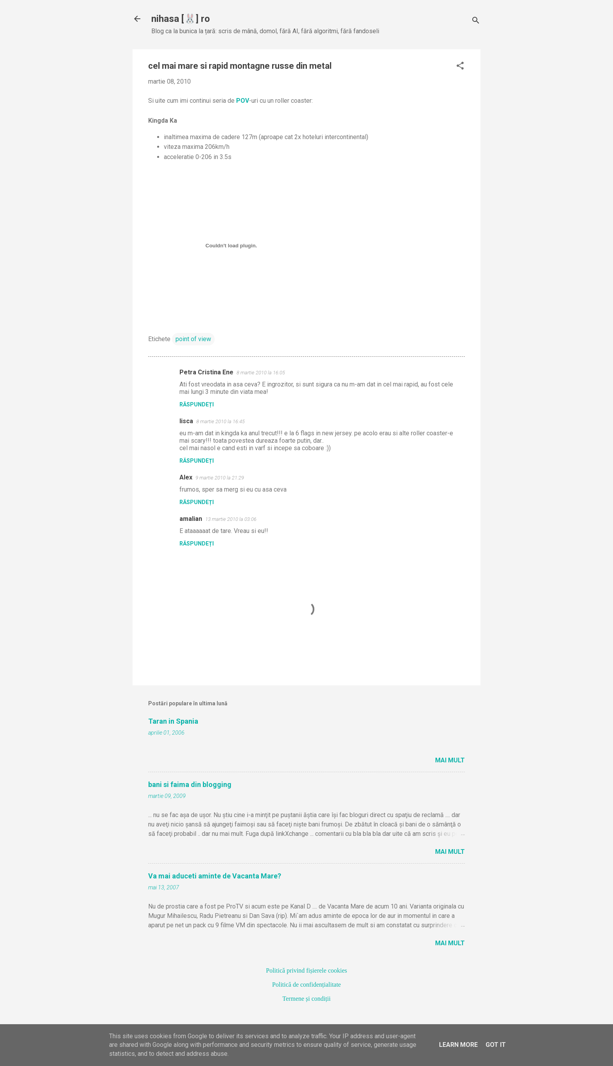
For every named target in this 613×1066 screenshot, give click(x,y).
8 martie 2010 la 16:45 (220, 421)
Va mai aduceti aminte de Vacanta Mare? (214, 876)
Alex (185, 477)
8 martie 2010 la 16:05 (261, 373)
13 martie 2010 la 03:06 (230, 519)
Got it (496, 1044)
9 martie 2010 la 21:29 (219, 478)
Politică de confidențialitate (306, 984)
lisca (186, 421)
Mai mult (450, 760)
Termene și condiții (306, 998)
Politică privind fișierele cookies (306, 970)
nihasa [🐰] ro (180, 18)
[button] (460, 66)
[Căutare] (475, 21)
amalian (190, 518)
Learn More (458, 1044)
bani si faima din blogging (189, 784)
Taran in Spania (173, 721)
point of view (193, 339)
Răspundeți (196, 404)
